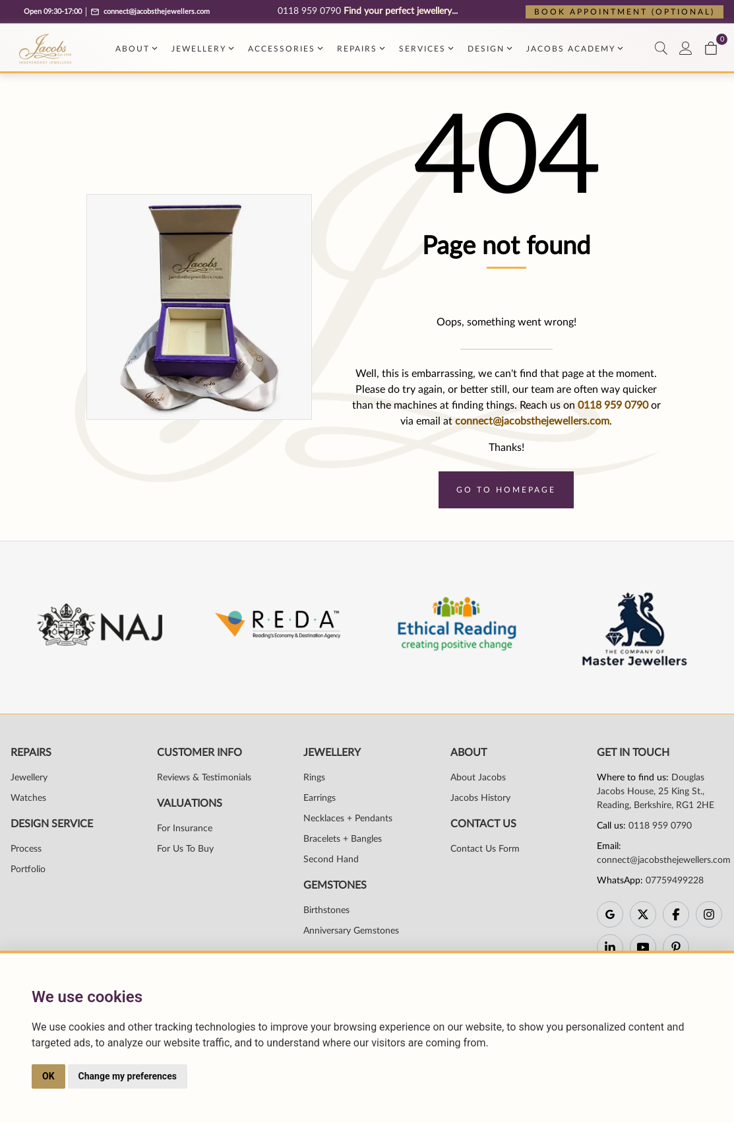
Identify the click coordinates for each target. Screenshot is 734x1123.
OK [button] (48, 1076)
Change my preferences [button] (127, 1076)
